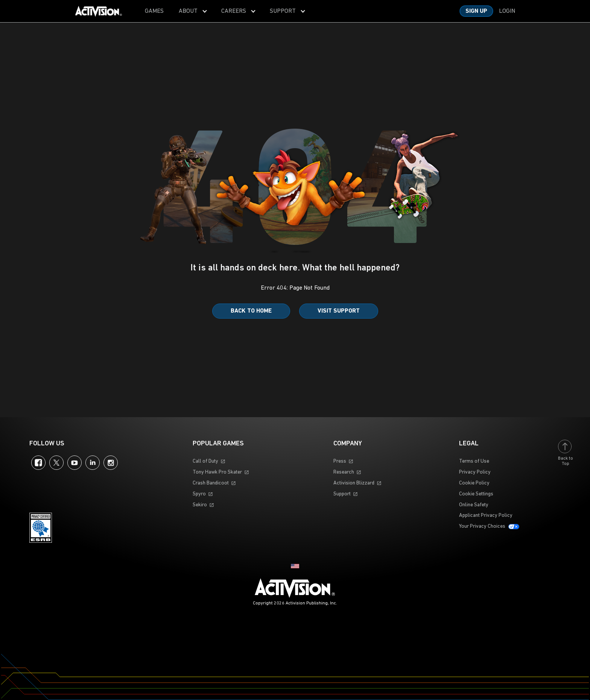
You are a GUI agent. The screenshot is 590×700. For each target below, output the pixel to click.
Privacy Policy (475, 472)
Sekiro (200, 505)
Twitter (56, 463)
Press (339, 461)
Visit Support (339, 311)
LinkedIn (92, 463)
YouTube (74, 463)
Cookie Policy (474, 483)
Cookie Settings (476, 494)
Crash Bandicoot (211, 483)
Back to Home (251, 311)
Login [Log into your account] (507, 11)
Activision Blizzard (353, 483)
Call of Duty (205, 461)
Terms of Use (474, 461)
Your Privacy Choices (482, 526)
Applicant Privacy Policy (485, 515)
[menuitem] (154, 11)
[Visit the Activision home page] (98, 11)
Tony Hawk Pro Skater (217, 472)
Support (342, 494)
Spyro (199, 494)
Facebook (38, 463)
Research (343, 472)
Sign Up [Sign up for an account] (476, 11)
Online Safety (473, 505)
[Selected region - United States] (295, 566)
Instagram (110, 463)
